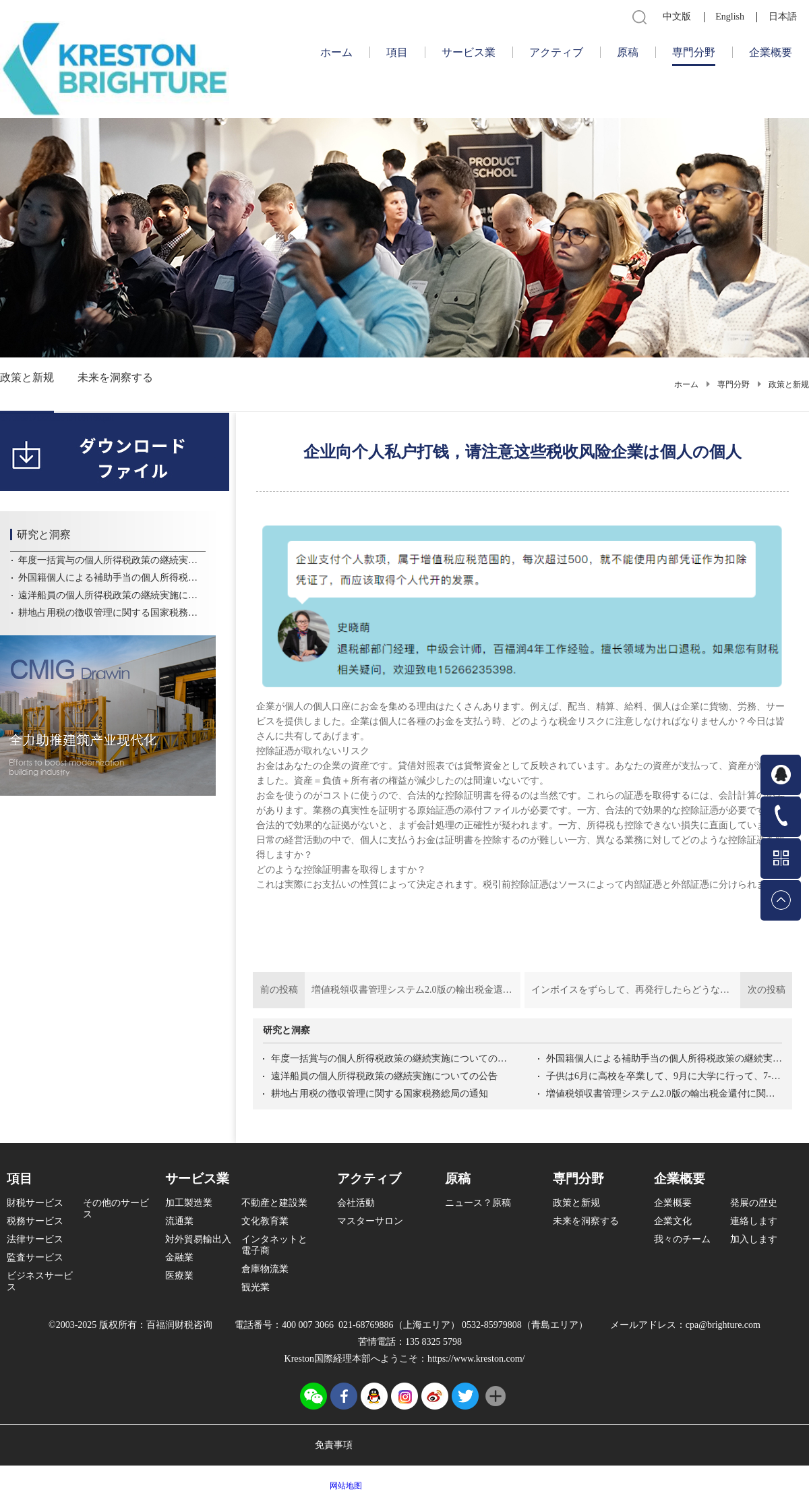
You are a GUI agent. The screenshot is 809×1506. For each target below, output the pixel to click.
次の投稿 (658, 990)
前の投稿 (386, 990)
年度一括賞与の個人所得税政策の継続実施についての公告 (389, 1058)
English (729, 16)
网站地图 (344, 1485)
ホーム (336, 52)
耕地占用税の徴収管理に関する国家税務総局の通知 (379, 1094)
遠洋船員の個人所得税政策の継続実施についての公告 (384, 1076)
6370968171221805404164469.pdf (57, 418)
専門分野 (733, 384)
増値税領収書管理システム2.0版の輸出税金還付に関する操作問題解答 (664, 1094)
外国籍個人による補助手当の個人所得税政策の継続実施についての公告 (664, 1058)
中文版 (677, 16)
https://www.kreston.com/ (476, 1359)
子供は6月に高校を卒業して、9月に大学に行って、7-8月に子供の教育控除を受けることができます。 (664, 1076)
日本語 (783, 16)
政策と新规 (789, 384)
